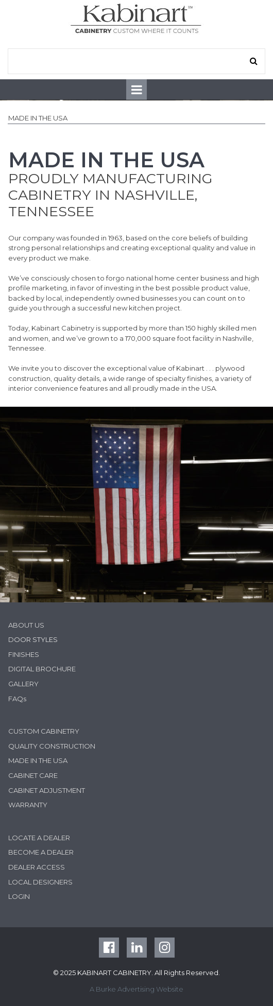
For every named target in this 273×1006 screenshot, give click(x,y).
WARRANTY (27, 805)
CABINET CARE (33, 775)
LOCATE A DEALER (39, 838)
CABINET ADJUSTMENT (46, 790)
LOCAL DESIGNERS (40, 882)
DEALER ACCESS (36, 867)
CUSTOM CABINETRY (43, 731)
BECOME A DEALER (41, 852)
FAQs (17, 699)
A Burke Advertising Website (136, 989)
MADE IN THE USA (37, 760)
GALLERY (23, 684)
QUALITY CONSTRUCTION (51, 746)
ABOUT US (26, 625)
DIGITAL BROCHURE (42, 669)
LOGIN (19, 896)
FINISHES (23, 654)
